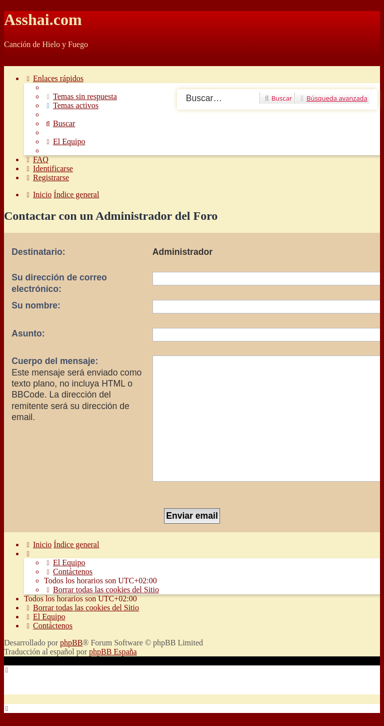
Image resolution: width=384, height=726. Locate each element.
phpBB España (113, 651)
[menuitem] (80, 96)
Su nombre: (36, 305)
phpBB (71, 642)
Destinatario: (39, 252)
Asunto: (28, 333)
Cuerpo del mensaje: (55, 361)
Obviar (15, 61)
